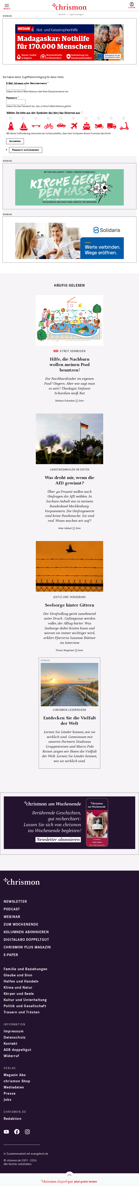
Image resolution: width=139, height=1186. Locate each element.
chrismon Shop (17, 1081)
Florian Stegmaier (65, 650)
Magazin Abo (15, 1075)
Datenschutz (15, 1037)
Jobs (8, 1099)
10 (126, 126)
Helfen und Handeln (21, 981)
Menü (7, 8)
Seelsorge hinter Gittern (69, 605)
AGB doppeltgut (17, 1050)
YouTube (6, 1131)
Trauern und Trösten (22, 1012)
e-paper (11, 955)
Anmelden (131, 5)
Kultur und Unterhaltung (25, 1000)
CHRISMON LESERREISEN (69, 710)
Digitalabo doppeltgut (26, 940)
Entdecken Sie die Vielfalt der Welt (69, 721)
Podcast (12, 909)
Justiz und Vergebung (69, 597)
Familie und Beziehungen (26, 969)
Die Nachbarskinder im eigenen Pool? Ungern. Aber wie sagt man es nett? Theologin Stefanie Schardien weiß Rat (69, 386)
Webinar (12, 917)
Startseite (62, 14)
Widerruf (11, 1056)
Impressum (14, 1031)
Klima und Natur (18, 987)
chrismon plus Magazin (27, 947)
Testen (117, 6)
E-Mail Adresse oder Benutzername (26, 83)
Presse (10, 1093)
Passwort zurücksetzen (25, 149)
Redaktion (13, 1119)
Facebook (17, 1131)
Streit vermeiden (72, 351)
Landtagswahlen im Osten (69, 469)
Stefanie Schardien (65, 400)
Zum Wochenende (21, 924)
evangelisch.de (39, 1153)
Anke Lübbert (65, 528)
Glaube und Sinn (18, 975)
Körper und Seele (19, 994)
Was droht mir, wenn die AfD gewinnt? (69, 480)
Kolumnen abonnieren (26, 932)
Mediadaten (14, 1087)
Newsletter (15, 901)
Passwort (11, 97)
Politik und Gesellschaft (25, 1006)
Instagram (27, 1131)
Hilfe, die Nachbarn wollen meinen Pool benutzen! (69, 364)
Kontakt (10, 1043)
